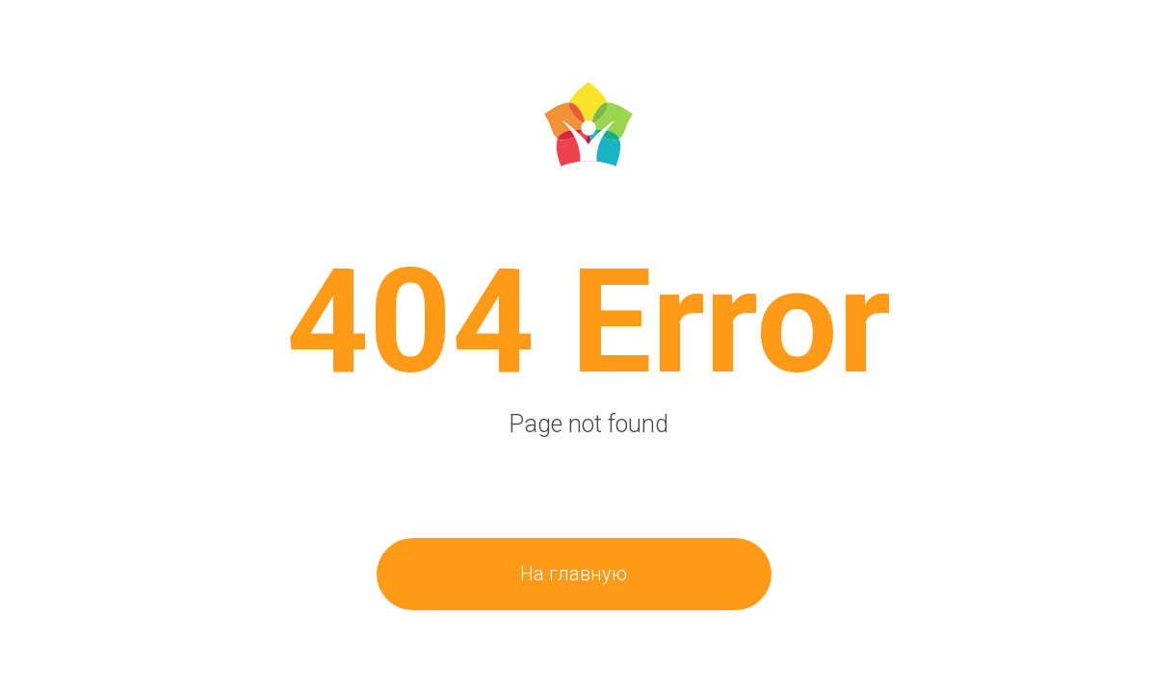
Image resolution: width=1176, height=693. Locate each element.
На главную (573, 573)
